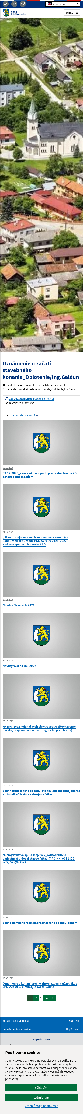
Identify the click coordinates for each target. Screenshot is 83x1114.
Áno (71, 1020)
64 (46, 998)
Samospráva (23, 385)
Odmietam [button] (41, 1097)
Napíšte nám (72, 1029)
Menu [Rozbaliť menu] (72, 12)
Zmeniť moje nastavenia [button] (41, 1106)
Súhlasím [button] (41, 1087)
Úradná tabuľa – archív (49, 385)
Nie (78, 1020)
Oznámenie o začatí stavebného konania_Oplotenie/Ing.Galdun (40, 389)
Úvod (7, 385)
